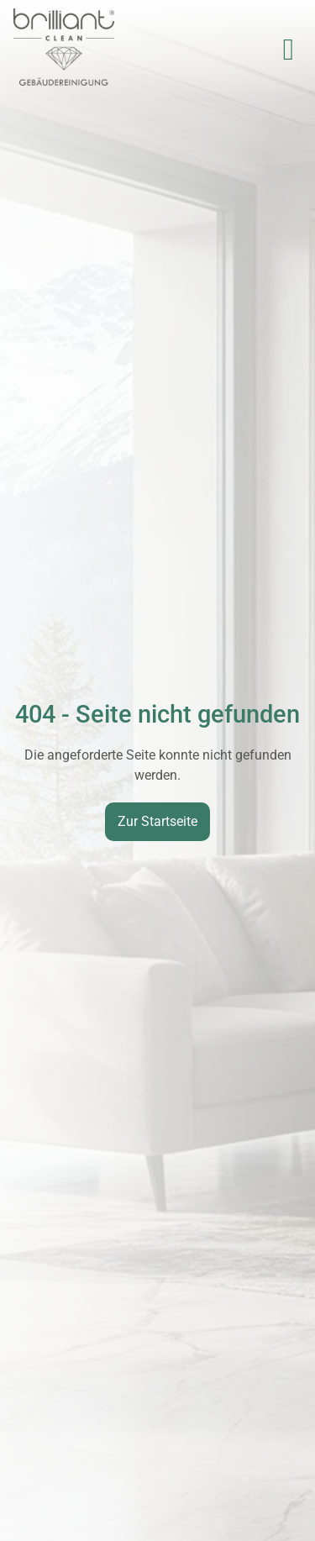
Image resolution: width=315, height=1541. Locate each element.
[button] (289, 49)
